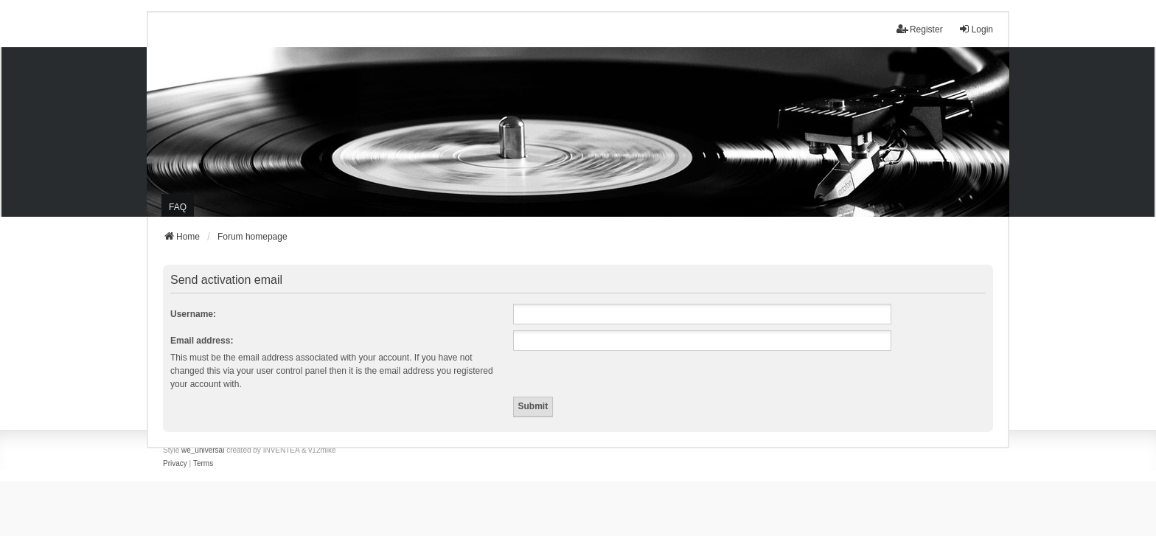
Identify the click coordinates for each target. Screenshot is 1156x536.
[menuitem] (175, 463)
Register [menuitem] (919, 29)
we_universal (202, 450)
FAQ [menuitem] (178, 207)
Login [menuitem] (975, 29)
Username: (193, 314)
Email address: (201, 340)
